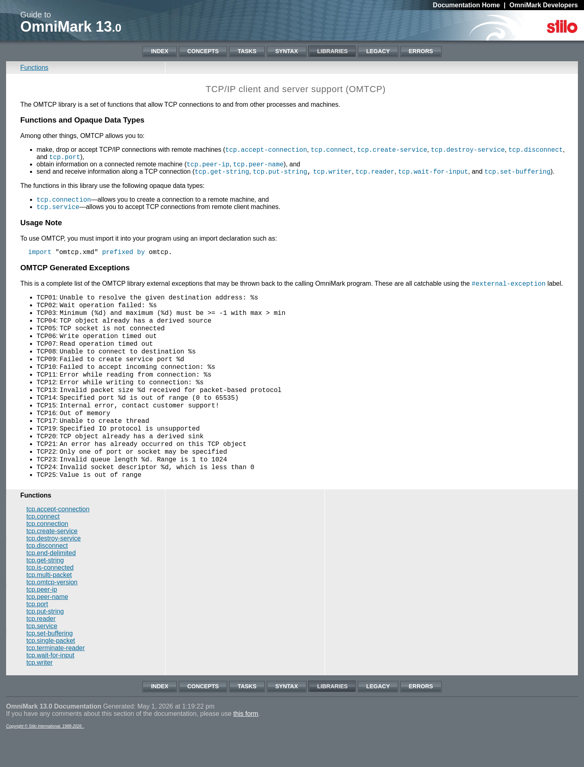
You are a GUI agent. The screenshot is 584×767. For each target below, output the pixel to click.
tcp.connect (332, 149)
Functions (34, 67)
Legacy (378, 51)
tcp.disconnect (535, 149)
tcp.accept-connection (266, 149)
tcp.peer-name (258, 163)
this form (245, 745)
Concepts (203, 51)
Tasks (247, 51)
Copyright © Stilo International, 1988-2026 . (45, 758)
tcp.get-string (222, 172)
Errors (421, 51)
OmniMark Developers (543, 5)
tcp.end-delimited (51, 585)
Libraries (332, 51)
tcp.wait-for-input (433, 172)
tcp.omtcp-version (51, 614)
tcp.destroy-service (468, 149)
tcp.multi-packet (49, 606)
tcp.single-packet (50, 672)
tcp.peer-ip (208, 163)
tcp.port (64, 156)
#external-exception (508, 286)
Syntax (286, 51)
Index (159, 51)
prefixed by (123, 254)
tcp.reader (375, 172)
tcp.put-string (280, 172)
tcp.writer (332, 172)
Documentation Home (466, 5)
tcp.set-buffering (517, 172)
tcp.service (57, 207)
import (40, 254)
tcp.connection (63, 200)
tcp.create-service (392, 149)
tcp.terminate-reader (55, 680)
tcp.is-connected (50, 599)
